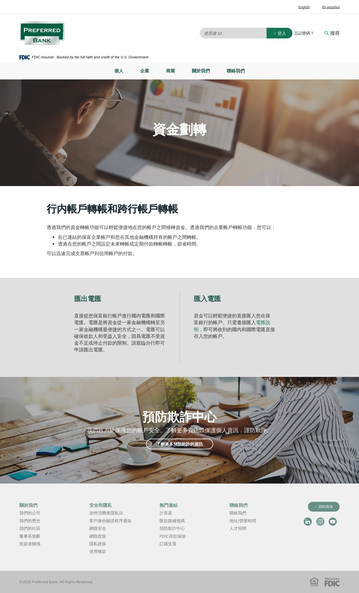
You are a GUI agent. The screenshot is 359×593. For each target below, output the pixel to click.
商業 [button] (170, 71)
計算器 (174, 513)
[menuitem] (119, 70)
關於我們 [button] (28, 505)
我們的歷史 (29, 520)
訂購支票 (168, 543)
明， (198, 329)
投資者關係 (38, 544)
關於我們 (201, 71)
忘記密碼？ (304, 33)
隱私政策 (97, 543)
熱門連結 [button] (169, 505)
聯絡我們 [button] (238, 505)
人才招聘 (238, 528)
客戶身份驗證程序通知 (110, 520)
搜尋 (332, 33)
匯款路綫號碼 (172, 520)
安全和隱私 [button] (100, 505)
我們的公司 (29, 513)
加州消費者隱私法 (114, 513)
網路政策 (97, 536)
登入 (279, 33)
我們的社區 (29, 528)
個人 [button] (118, 71)
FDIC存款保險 (173, 536)
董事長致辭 (29, 536)
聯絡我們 (236, 71)
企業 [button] (144, 71)
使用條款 (97, 551)
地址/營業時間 (251, 521)
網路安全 (97, 528)
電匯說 (263, 322)
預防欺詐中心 (172, 528)
